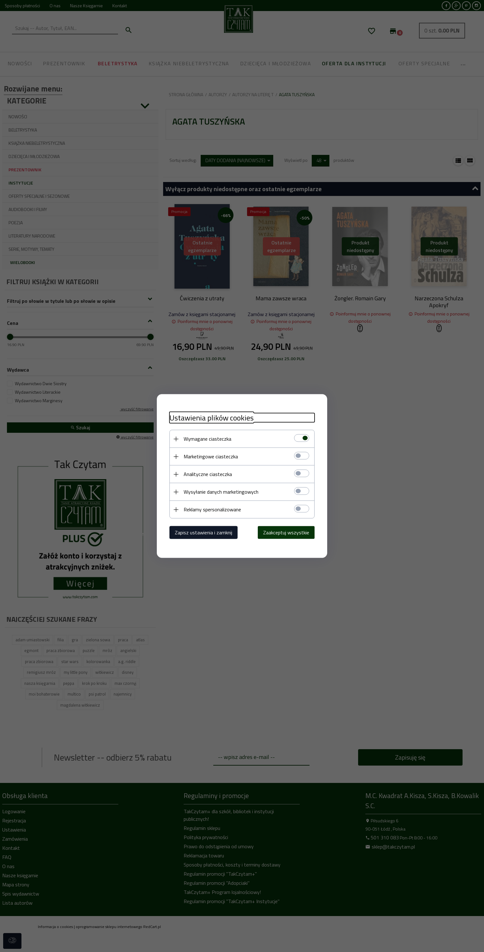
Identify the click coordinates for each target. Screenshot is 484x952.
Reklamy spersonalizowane (212, 509)
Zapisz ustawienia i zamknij (203, 532)
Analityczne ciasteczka (208, 474)
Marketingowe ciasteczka (211, 456)
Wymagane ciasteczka (207, 439)
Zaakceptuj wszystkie (286, 532)
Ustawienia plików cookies (211, 417)
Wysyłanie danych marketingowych (221, 492)
